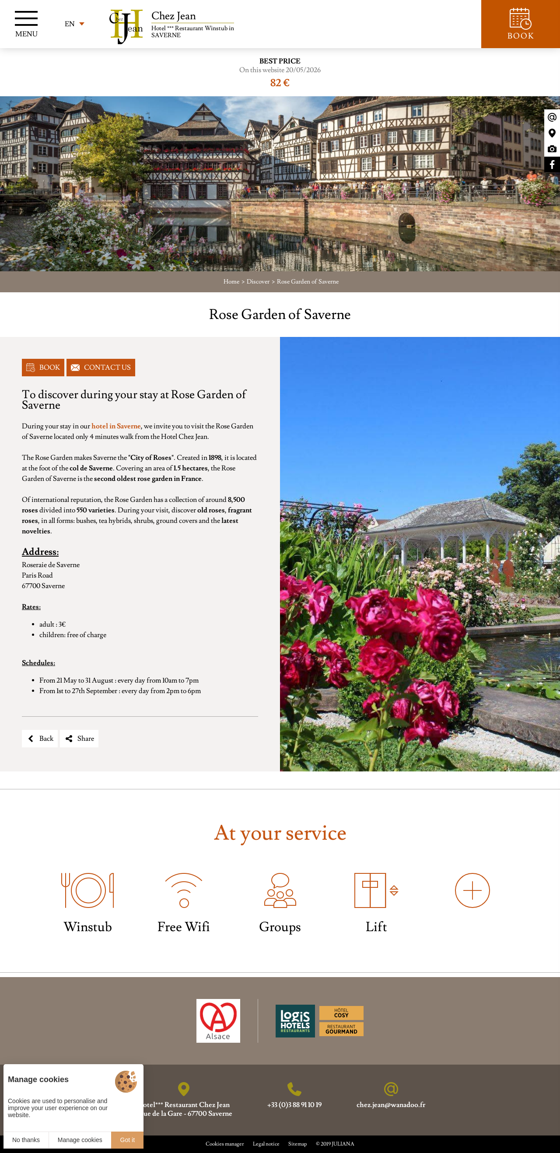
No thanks (26, 1139)
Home (231, 282)
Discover (258, 282)
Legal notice (266, 1144)
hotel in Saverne (116, 426)
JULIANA (343, 1144)
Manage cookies (80, 1139)
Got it (127, 1139)
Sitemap (297, 1144)
